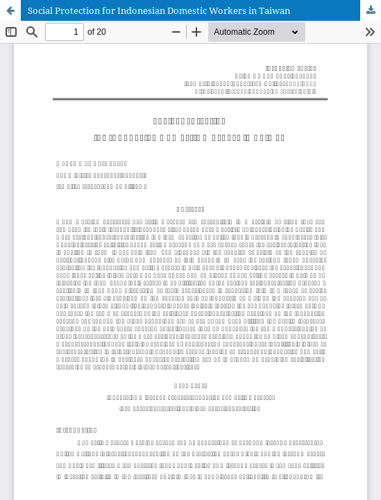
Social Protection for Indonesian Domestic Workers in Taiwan (159, 10)
